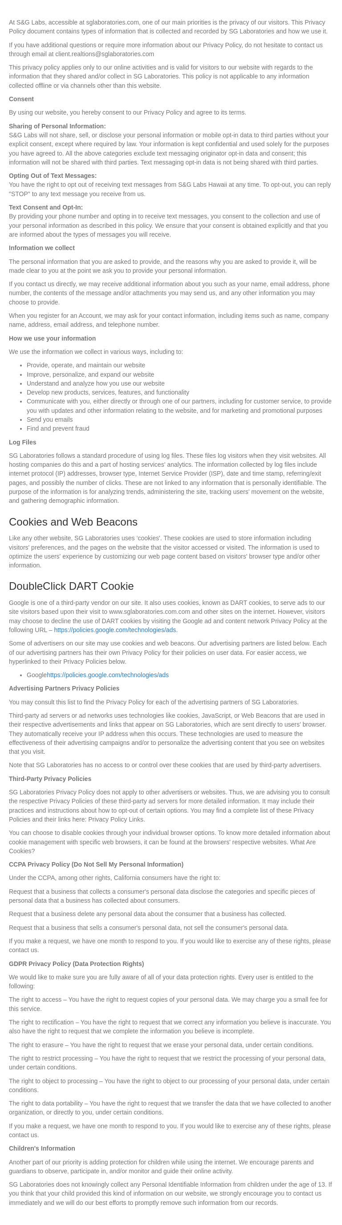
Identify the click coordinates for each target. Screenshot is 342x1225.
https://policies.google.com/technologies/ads (115, 629)
